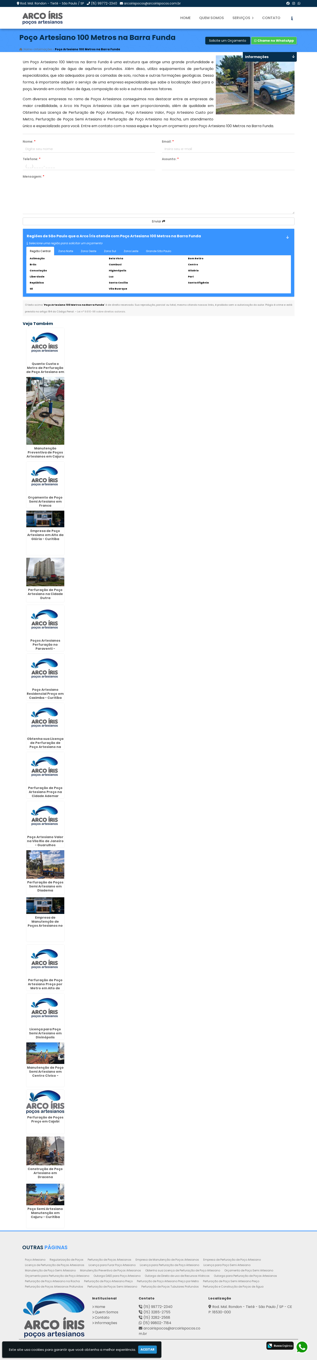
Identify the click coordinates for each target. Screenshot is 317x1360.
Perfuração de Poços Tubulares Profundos (170, 1286)
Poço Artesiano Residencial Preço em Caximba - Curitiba (45, 693)
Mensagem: (33, 176)
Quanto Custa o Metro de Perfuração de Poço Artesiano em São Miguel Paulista (45, 370)
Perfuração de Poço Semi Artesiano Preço (231, 1281)
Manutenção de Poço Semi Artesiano (50, 1270)
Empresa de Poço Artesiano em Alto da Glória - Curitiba (45, 535)
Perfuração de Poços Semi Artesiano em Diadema (45, 886)
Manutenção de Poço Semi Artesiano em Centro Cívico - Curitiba (45, 1073)
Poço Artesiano (35, 1260)
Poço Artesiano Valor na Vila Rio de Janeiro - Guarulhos (45, 841)
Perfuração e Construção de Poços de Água (233, 1286)
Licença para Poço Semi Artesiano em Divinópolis (45, 1033)
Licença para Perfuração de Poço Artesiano (169, 1265)
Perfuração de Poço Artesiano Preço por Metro (168, 1281)
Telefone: (31, 159)
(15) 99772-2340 (104, 3)
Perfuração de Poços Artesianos (109, 1260)
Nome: (29, 141)
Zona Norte (65, 251)
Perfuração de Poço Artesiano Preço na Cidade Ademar (45, 792)
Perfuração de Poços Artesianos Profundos (54, 1286)
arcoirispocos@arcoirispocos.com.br (152, 3)
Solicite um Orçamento (227, 40)
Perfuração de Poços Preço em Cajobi (45, 1119)
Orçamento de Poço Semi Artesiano (248, 1270)
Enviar (158, 221)
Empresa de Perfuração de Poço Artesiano (232, 1260)
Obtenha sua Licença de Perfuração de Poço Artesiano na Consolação (45, 745)
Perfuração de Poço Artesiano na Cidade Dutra (45, 594)
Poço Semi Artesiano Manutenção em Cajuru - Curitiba (45, 1213)
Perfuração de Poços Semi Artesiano (112, 1286)
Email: (168, 141)
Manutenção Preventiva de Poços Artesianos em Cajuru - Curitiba (45, 454)
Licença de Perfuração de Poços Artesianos (54, 1265)
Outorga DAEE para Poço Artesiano (117, 1276)
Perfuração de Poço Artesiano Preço (108, 1281)
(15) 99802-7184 (157, 1322)
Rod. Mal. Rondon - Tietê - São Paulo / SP (52, 3)
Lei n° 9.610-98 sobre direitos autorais (101, 311)
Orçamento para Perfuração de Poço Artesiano (57, 1276)
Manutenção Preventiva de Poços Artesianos (110, 1270)
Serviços (243, 17)
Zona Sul (110, 251)
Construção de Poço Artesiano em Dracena (45, 1173)
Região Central (40, 251)
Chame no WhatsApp (274, 40)
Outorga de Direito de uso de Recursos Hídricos (177, 1276)
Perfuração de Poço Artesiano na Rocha (52, 1281)
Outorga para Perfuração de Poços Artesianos (245, 1276)
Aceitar (147, 1349)
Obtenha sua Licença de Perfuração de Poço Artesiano (182, 1270)
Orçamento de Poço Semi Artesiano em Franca (45, 501)
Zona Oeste (88, 251)
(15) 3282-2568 (156, 1317)
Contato (271, 17)
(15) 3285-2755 (156, 1312)
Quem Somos (211, 17)
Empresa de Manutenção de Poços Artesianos (167, 1260)
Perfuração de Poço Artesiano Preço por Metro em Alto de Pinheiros (45, 986)
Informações (106, 1322)
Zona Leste (131, 251)
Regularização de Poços (66, 1260)
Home (185, 17)
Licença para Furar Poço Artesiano (112, 1265)
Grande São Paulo (158, 251)
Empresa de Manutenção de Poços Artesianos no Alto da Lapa (45, 923)
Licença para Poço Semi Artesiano (226, 1265)
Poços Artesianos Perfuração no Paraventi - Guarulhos (45, 646)
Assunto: (170, 159)
